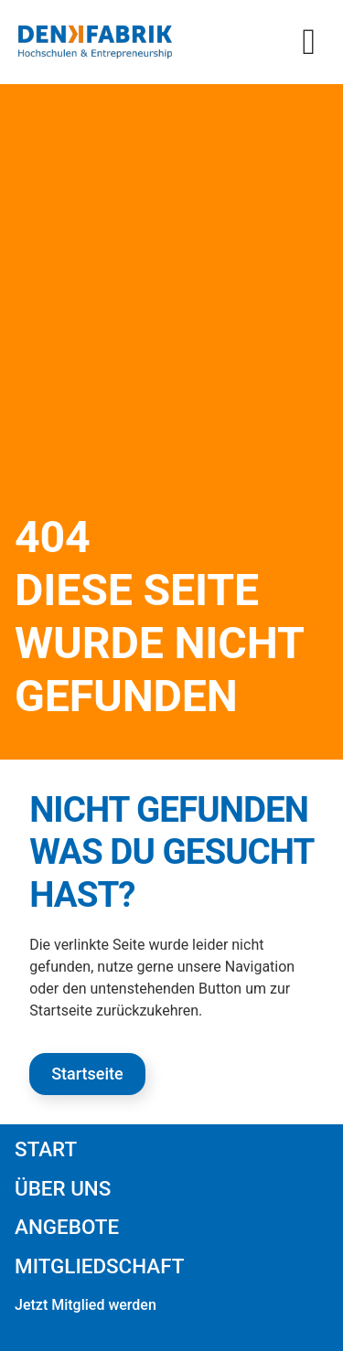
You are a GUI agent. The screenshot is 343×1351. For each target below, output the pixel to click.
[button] (309, 42)
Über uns (63, 1188)
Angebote (67, 1227)
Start (46, 1149)
